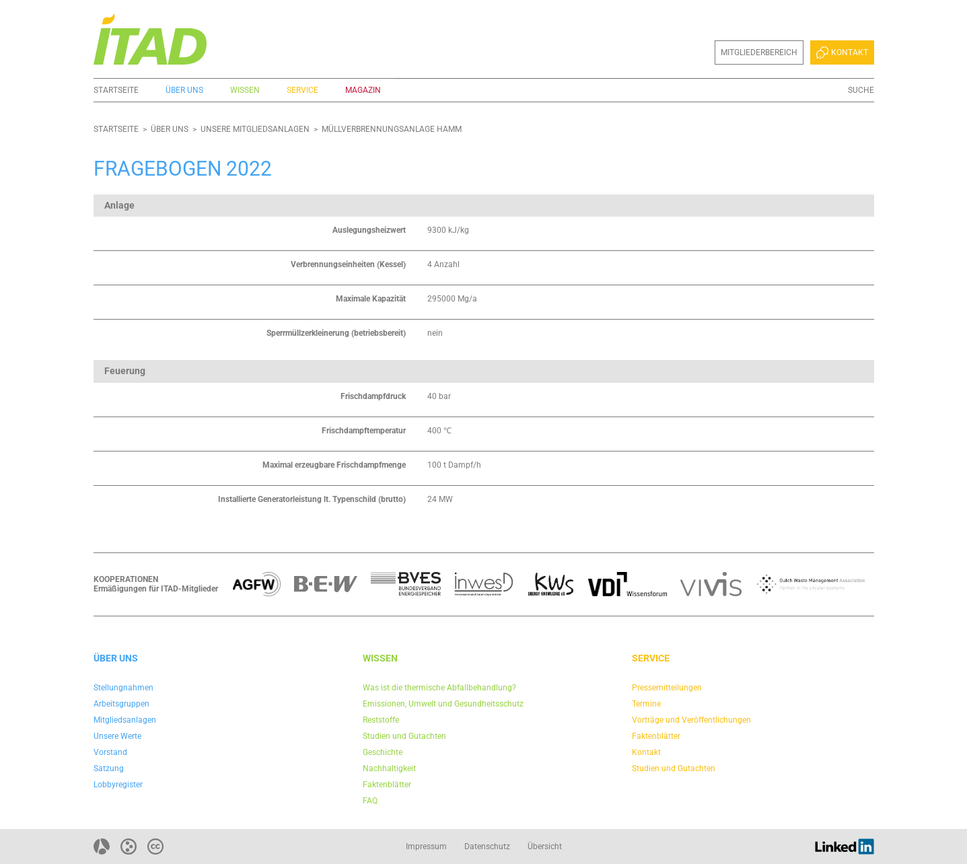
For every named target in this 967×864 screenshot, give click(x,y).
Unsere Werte (117, 736)
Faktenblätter (387, 784)
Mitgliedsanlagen (125, 720)
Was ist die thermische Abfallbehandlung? (439, 687)
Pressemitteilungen (667, 687)
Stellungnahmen (123, 687)
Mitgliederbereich (759, 52)
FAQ (370, 800)
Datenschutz (487, 846)
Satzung (109, 768)
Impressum (426, 846)
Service (302, 90)
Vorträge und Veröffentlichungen (691, 720)
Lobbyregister (118, 784)
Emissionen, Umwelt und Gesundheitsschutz (443, 704)
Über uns (184, 90)
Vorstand (110, 752)
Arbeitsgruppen (121, 704)
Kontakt (841, 52)
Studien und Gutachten (404, 736)
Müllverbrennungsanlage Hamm (392, 129)
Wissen (245, 90)
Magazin (363, 90)
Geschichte (382, 752)
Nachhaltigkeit (389, 768)
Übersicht (545, 846)
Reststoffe (381, 720)
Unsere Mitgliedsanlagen (255, 129)
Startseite (116, 90)
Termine (646, 704)
